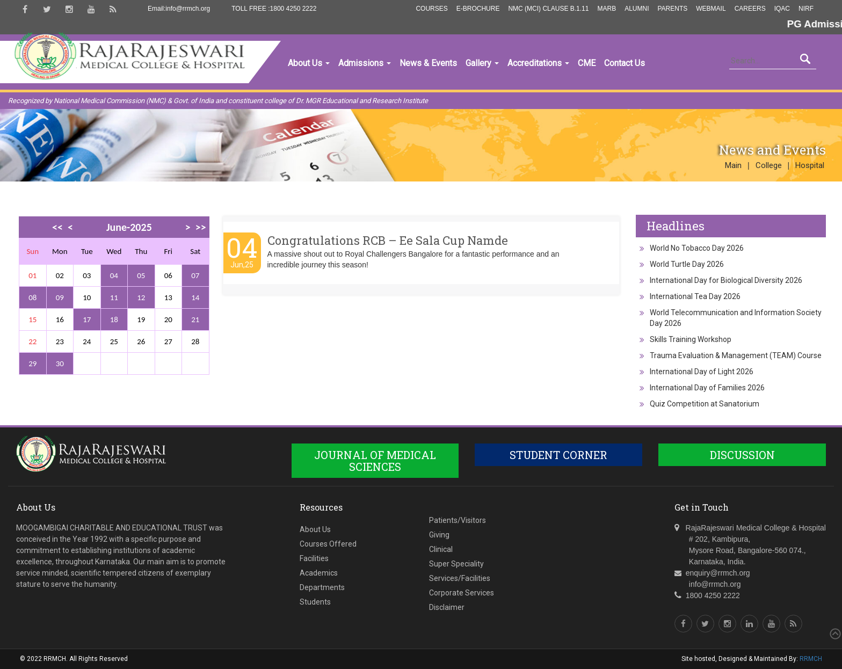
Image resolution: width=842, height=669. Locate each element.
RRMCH (811, 659)
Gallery (482, 63)
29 (32, 363)
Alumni (637, 8)
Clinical (441, 549)
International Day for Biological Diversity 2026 (726, 280)
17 (87, 319)
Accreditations (538, 63)
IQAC (782, 8)
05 (141, 275)
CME (587, 63)
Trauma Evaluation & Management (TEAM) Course (736, 355)
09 (60, 297)
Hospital (809, 165)
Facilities (314, 558)
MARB (606, 8)
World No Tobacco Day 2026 (697, 248)
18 (114, 319)
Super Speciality (456, 563)
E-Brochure (478, 8)
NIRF (806, 8)
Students (315, 602)
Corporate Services (461, 592)
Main (733, 165)
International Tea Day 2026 (695, 296)
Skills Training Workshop (690, 339)
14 (195, 297)
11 (114, 297)
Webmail (710, 8)
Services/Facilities (459, 578)
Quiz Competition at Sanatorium (704, 403)
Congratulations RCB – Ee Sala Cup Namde (387, 240)
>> (200, 227)
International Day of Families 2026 (707, 387)
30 (60, 363)
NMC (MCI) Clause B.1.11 (548, 8)
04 (114, 275)
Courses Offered (328, 544)
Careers (750, 8)
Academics (319, 573)
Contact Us (624, 63)
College (769, 165)
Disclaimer (446, 607)
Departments (322, 587)
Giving (439, 534)
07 (195, 275)
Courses (431, 8)
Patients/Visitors (457, 520)
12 (141, 297)
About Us (309, 63)
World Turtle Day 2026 (687, 264)
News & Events (428, 63)
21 (195, 319)
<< (57, 227)
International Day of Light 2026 (701, 371)
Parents (672, 8)
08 (32, 297)
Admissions (364, 63)
